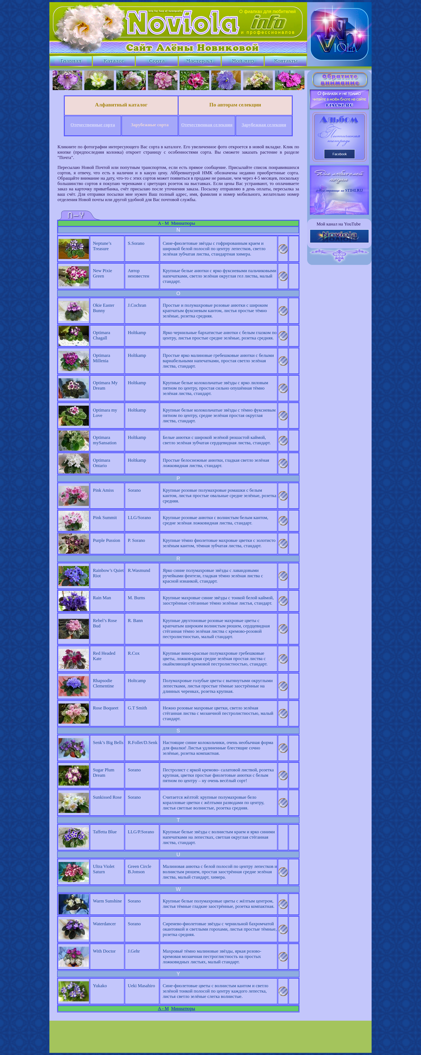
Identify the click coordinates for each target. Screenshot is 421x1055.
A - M (163, 223)
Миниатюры (183, 223)
